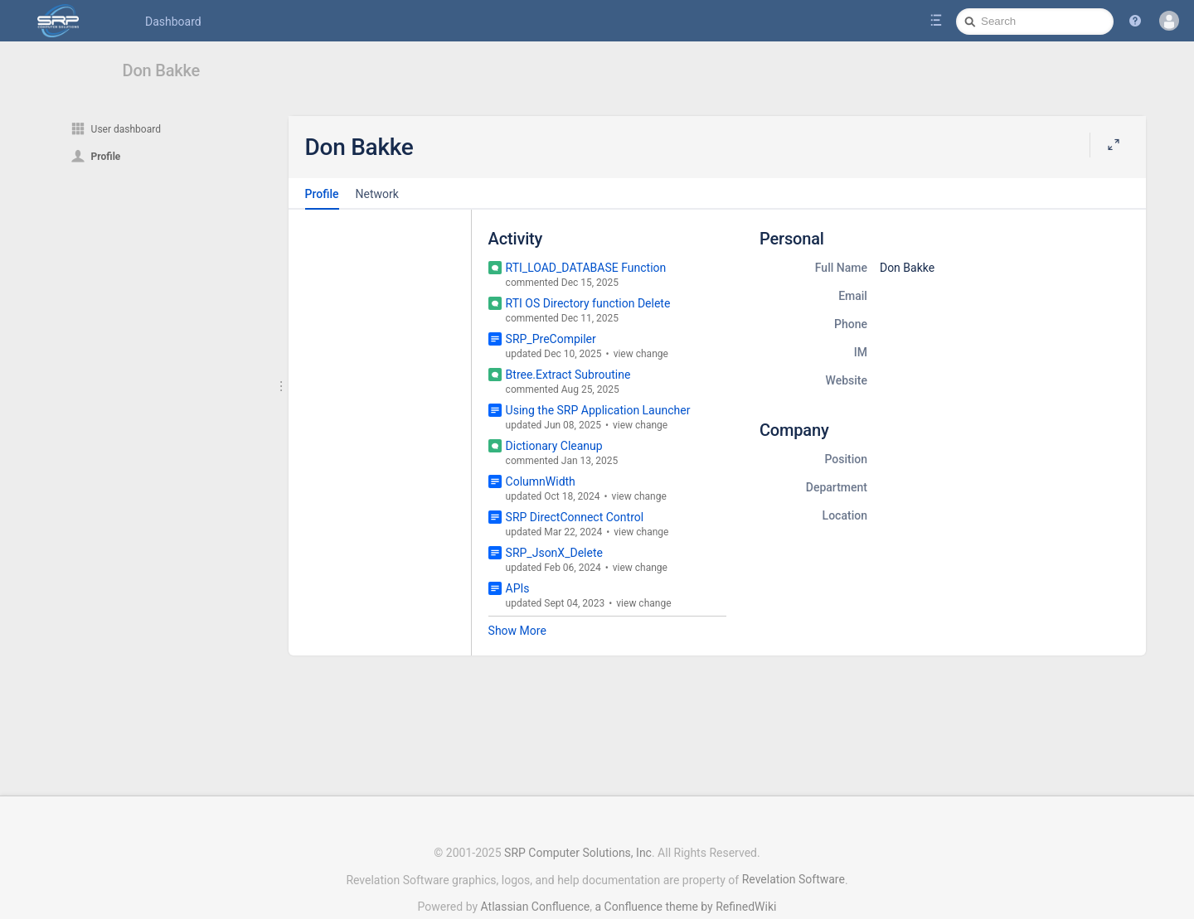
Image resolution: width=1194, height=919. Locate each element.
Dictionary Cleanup (554, 445)
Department (836, 487)
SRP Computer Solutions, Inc (578, 811)
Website (846, 380)
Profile (322, 194)
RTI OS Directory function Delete (588, 303)
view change (641, 354)
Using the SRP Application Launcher (598, 410)
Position (845, 459)
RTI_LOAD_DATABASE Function (586, 267)
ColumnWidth (540, 481)
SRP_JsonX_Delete (554, 552)
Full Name (841, 267)
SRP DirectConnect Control (575, 517)
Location (845, 515)
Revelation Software (793, 837)
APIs (518, 588)
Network (377, 194)
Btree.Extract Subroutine (568, 374)
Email (852, 295)
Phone (850, 324)
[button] (1135, 21)
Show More (517, 630)
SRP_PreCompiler (551, 339)
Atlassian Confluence (535, 865)
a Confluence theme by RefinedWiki (685, 865)
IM (860, 352)
